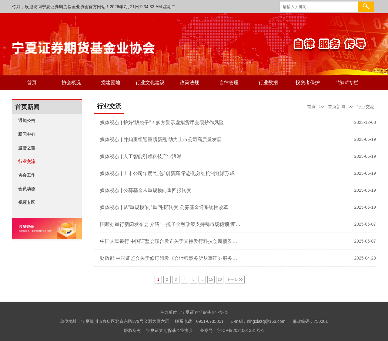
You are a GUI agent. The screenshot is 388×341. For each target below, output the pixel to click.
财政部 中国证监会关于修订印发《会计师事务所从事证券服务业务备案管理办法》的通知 (170, 258)
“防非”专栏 (347, 82)
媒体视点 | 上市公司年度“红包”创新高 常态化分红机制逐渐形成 (167, 173)
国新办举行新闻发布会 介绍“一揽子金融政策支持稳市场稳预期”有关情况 (170, 224)
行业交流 (365, 106)
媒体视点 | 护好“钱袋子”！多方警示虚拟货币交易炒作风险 (162, 122)
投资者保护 (308, 82)
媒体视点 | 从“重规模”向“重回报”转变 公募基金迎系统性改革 (164, 207)
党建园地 (110, 82)
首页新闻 (336, 106)
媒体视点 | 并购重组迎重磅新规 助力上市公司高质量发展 (161, 139)
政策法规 (189, 82)
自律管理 (229, 82)
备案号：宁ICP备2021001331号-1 (232, 330)
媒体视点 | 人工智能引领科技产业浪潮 (141, 156)
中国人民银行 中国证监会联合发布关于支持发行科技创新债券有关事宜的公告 (170, 241)
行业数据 (268, 82)
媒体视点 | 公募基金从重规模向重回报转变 (145, 190)
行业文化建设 (150, 82)
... (202, 279)
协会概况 (71, 82)
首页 (32, 82)
